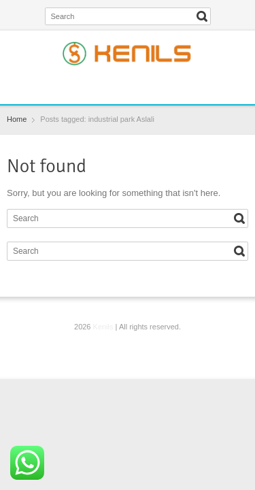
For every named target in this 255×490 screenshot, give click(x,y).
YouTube (162, 85)
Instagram (140, 85)
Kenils (103, 327)
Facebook (96, 85)
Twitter (118, 85)
